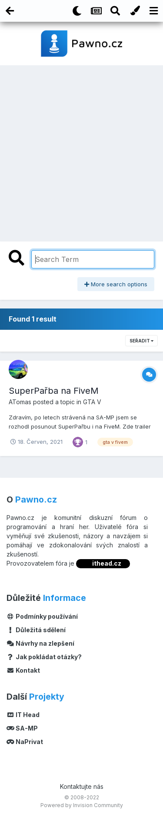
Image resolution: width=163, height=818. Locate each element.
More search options (115, 284)
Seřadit (141, 340)
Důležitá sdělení (36, 630)
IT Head (23, 714)
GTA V (92, 402)
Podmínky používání (42, 616)
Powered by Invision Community (81, 805)
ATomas (20, 402)
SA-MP (22, 728)
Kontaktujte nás (81, 786)
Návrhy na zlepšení (40, 643)
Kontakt (23, 670)
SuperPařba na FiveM (54, 391)
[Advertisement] (81, 151)
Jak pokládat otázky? (44, 656)
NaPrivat (25, 741)
